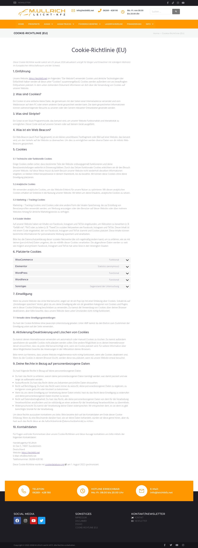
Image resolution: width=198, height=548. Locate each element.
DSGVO (78, 524)
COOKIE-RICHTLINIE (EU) (86, 527)
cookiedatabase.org (54, 464)
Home (156, 33)
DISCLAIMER (81, 520)
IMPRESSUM (81, 517)
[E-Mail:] (141, 491)
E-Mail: (154, 489)
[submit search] (176, 11)
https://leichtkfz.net (38, 78)
